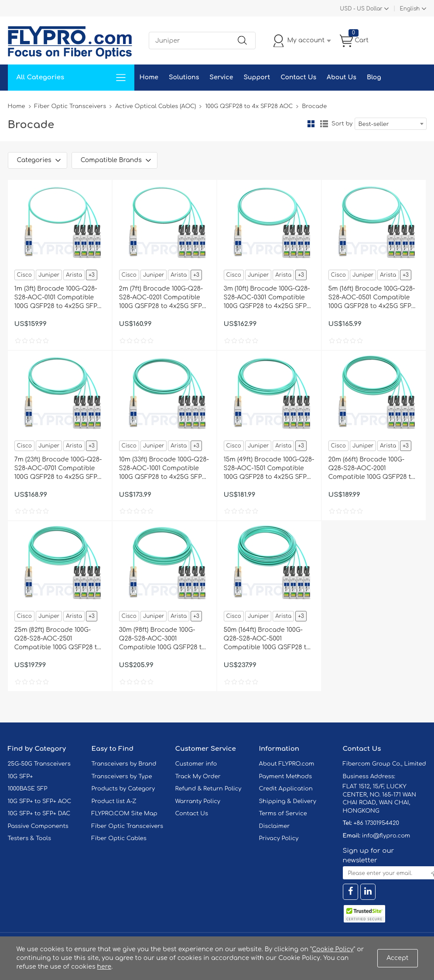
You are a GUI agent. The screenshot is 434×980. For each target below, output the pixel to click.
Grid (311, 123)
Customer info (196, 764)
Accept (397, 958)
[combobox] (391, 124)
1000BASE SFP (28, 789)
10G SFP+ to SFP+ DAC (39, 813)
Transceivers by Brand (124, 764)
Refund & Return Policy (208, 789)
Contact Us (298, 77)
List (324, 123)
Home (149, 77)
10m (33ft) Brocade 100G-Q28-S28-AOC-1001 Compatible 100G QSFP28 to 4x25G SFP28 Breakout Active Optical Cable (164, 469)
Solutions (184, 77)
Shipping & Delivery (287, 801)
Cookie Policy (333, 949)
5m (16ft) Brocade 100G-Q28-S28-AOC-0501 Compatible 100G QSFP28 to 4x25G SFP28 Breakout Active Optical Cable (373, 298)
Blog (374, 77)
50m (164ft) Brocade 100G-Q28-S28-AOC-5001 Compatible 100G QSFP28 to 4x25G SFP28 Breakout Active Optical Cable (267, 639)
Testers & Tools (29, 838)
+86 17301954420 (376, 823)
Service (221, 77)
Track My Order (198, 776)
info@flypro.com (386, 836)
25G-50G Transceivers (39, 764)
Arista (74, 275)
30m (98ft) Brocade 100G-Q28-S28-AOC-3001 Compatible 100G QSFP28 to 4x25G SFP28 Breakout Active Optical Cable (162, 639)
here (104, 966)
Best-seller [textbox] (374, 124)
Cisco (24, 275)
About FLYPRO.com (286, 764)
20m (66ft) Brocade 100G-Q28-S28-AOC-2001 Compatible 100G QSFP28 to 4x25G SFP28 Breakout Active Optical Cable (371, 469)
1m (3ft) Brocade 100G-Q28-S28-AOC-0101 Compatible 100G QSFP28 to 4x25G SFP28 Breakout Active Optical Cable (59, 298)
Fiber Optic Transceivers (70, 106)
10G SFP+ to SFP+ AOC (40, 801)
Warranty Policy (198, 801)
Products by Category (123, 789)
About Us (341, 77)
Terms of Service (283, 813)
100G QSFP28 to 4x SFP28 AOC (249, 106)
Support (256, 77)
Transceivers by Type (122, 776)
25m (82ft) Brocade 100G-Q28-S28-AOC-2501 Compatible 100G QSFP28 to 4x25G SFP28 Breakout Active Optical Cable (57, 639)
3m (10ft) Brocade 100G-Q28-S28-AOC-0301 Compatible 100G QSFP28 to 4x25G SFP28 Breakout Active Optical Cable (269, 298)
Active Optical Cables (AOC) (155, 106)
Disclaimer (274, 826)
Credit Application (286, 789)
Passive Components (38, 826)
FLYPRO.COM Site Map (124, 813)
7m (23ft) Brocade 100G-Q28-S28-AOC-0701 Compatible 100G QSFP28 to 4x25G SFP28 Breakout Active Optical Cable (59, 469)
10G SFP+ (20, 776)
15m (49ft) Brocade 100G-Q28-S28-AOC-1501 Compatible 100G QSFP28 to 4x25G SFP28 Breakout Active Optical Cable (269, 469)
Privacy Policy (279, 838)
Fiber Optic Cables (119, 838)
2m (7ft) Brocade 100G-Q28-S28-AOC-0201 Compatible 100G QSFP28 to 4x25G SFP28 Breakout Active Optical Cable (164, 298)
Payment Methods (285, 776)
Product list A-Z (114, 801)
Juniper (48, 275)
